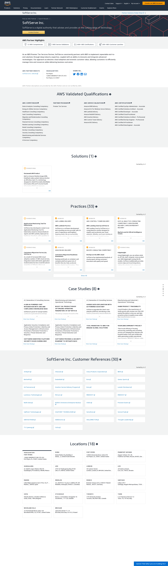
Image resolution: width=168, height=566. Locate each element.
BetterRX (28, 379)
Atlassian (59, 372)
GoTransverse (29, 387)
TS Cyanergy (29, 427)
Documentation (36, 8)
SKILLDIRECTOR (92, 420)
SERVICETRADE (30, 420)
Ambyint (27, 372)
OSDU (89, 402)
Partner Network (57, 8)
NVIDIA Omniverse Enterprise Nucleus (68, 403)
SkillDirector (60, 420)
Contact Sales (109, 3)
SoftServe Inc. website (30, 73)
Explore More (111, 8)
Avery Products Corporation (96, 372)
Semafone (90, 412)
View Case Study (28, 319)
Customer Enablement (88, 8)
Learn (46, 8)
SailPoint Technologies (32, 412)
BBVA (120, 372)
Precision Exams (124, 402)
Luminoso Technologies (33, 395)
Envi (88, 379)
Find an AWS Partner (29, 19)
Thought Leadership (125, 420)
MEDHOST (90, 395)
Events (102, 8)
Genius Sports (123, 379)
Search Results (43, 19)
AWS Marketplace (72, 8)
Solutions (17, 8)
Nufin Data (28, 402)
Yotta (58, 427)
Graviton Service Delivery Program (67, 387)
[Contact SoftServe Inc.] (33, 32)
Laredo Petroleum (125, 387)
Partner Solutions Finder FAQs (133, 13)
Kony (88, 387)
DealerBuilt (59, 379)
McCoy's (58, 395)
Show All (84, 275)
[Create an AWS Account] (153, 3)
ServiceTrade (123, 412)
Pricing (25, 8)
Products (7, 8)
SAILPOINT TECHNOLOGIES (65, 412)
